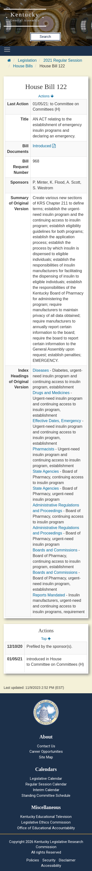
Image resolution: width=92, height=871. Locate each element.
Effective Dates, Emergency (57, 421)
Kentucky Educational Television (46, 816)
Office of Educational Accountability (46, 828)
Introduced (44, 146)
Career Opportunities (46, 751)
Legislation (27, 60)
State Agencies (46, 471)
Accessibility (51, 865)
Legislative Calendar (46, 778)
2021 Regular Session (62, 60)
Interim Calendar (46, 790)
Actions (45, 96)
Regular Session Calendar (46, 784)
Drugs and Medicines (51, 393)
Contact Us (46, 746)
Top (46, 639)
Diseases (41, 370)
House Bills (23, 66)
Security (48, 860)
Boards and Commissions (55, 550)
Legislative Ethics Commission (46, 822)
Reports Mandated (49, 595)
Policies (32, 860)
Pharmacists (43, 449)
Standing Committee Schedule (46, 795)
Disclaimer (67, 860)
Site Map (46, 757)
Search (45, 36)
